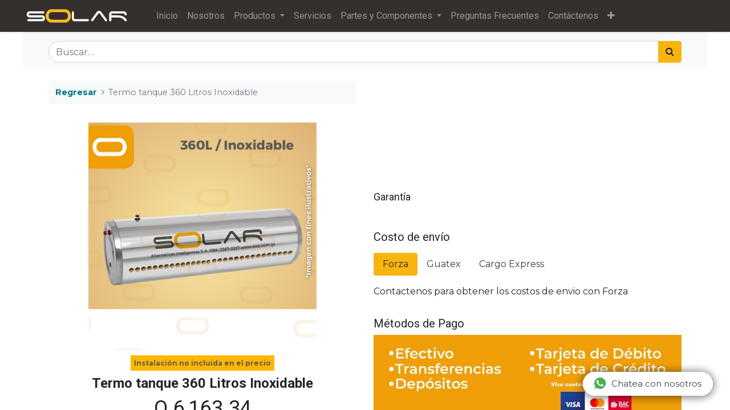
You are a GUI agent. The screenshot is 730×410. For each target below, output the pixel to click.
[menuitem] (169, 16)
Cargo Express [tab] (511, 264)
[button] (613, 16)
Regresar (76, 92)
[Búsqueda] (670, 52)
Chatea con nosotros (647, 383)
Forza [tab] (395, 264)
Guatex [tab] (444, 264)
